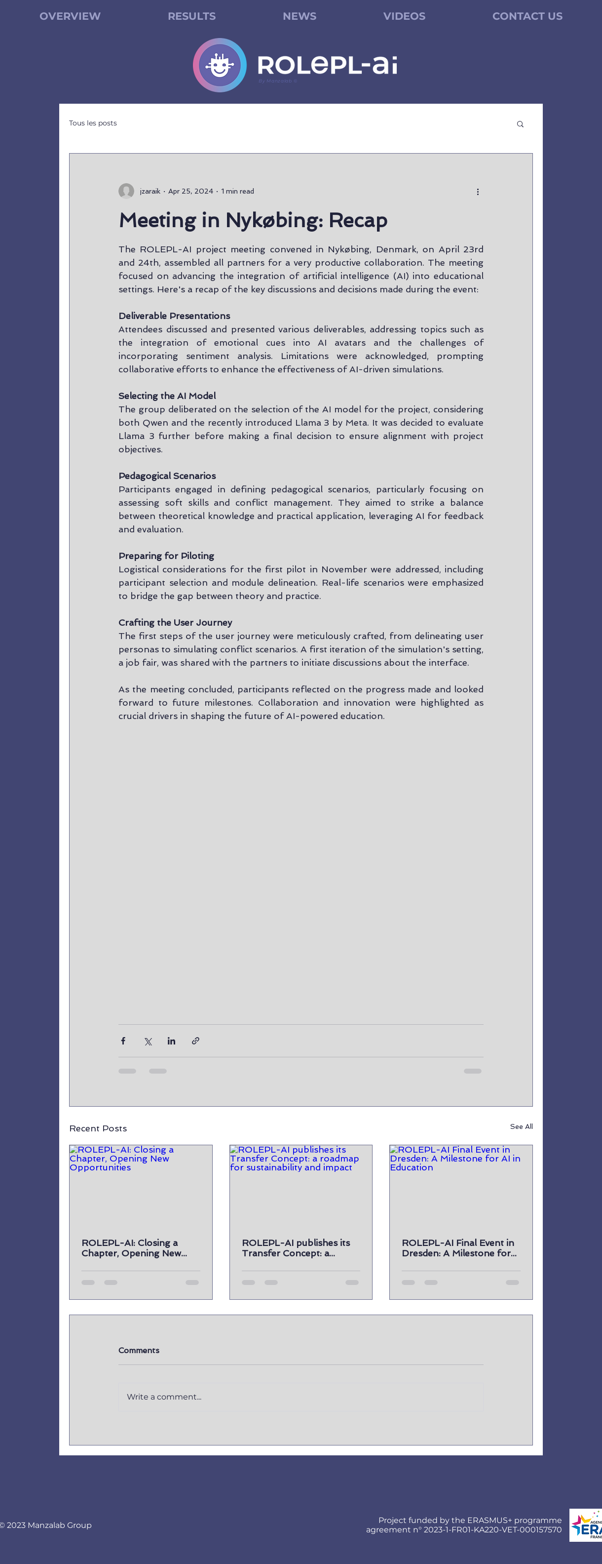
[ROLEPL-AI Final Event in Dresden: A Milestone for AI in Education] (461, 1185)
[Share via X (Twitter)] (147, 1040)
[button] (520, 123)
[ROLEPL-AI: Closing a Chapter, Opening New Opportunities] (141, 1185)
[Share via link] (195, 1040)
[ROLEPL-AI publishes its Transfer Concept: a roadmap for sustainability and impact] (301, 1185)
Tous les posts (93, 123)
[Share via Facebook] (123, 1040)
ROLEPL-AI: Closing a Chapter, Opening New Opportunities (131, 1248)
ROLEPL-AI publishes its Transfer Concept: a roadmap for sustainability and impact (299, 1248)
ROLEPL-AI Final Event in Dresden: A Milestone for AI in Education (458, 1248)
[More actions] (478, 191)
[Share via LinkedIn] (171, 1040)
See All (521, 1126)
